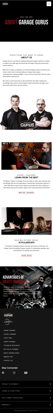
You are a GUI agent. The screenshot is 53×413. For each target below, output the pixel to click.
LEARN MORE (26, 255)
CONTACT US (8, 360)
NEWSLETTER (8, 357)
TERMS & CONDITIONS (11, 391)
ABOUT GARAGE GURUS (11, 353)
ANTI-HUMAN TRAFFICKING (12, 398)
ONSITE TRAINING (9, 341)
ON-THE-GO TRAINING (11, 349)
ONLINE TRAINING (9, 330)
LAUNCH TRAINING (10, 334)
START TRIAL (8, 338)
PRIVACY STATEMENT (10, 384)
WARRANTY (6, 404)
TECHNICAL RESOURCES (12, 345)
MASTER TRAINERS (26, 192)
